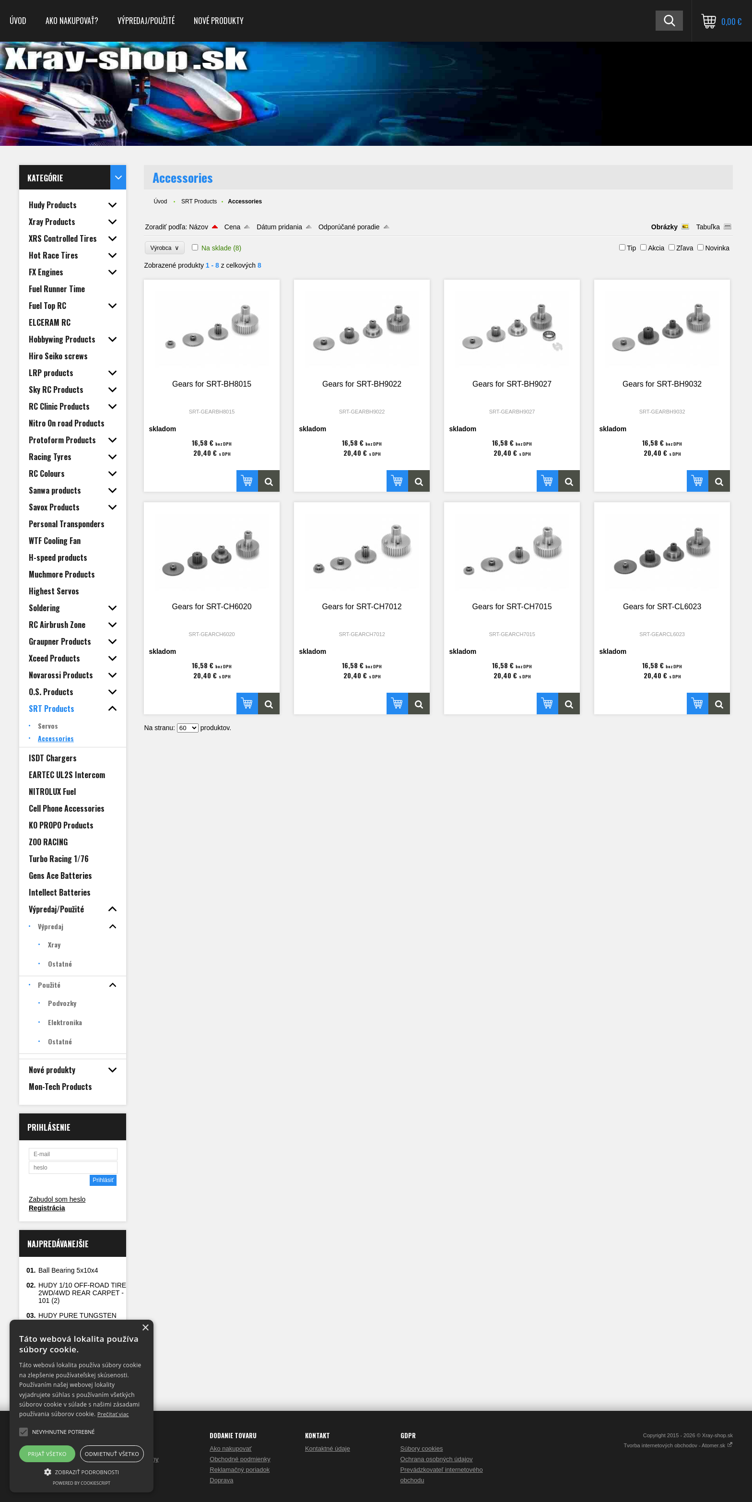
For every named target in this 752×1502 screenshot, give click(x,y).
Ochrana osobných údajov (436, 1459)
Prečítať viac (113, 1414)
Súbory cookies (421, 1448)
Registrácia (47, 1208)
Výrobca (164, 247)
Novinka (717, 248)
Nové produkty (219, 20)
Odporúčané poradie (349, 227)
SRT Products (199, 201)
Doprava (221, 1480)
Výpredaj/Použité (146, 20)
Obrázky (664, 227)
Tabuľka (708, 227)
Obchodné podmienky (240, 1459)
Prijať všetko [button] (47, 1453)
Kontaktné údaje (327, 1448)
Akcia (656, 248)
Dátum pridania (279, 227)
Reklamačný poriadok (240, 1469)
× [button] (145, 1328)
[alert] (81, 1406)
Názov (198, 227)
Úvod (18, 20)
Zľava (684, 248)
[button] (81, 1471)
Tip (631, 248)
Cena (232, 227)
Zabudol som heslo (57, 1199)
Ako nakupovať (230, 1448)
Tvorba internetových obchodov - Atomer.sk (678, 1445)
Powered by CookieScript (81, 1483)
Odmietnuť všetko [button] (112, 1453)
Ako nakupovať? (72, 20)
